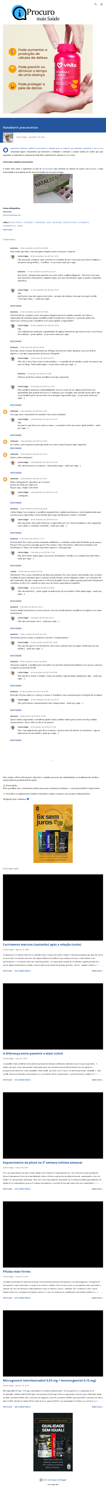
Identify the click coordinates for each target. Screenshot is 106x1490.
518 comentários (22, 1189)
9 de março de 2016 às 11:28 (43, 552)
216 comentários (22, 1080)
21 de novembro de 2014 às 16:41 (45, 290)
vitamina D (84, 222)
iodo (67, 155)
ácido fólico (16, 222)
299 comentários (22, 1407)
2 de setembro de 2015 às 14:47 (44, 419)
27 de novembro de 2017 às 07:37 (45, 700)
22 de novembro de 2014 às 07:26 (34, 312)
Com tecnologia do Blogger (53, 1480)
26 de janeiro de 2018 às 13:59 (32, 716)
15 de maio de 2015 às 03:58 (32, 347)
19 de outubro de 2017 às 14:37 (33, 634)
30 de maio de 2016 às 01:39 (30, 571)
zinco (20, 226)
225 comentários (22, 1298)
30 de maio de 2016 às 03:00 (42, 588)
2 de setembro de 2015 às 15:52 (33, 441)
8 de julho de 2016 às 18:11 (31, 607)
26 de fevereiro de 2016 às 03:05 (33, 509)
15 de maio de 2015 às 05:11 (42, 358)
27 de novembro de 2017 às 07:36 (34, 691)
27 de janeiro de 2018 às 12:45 (43, 727)
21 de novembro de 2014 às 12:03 (41, 271)
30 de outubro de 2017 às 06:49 (33, 661)
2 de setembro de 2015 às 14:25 (33, 411)
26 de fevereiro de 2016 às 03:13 (44, 519)
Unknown (14, 411)
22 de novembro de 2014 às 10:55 (45, 325)
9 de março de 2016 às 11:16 (32, 538)
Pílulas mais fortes (16, 1271)
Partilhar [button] (7, 230)
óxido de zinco (70, 222)
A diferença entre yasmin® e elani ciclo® (33, 1053)
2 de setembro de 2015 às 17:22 (44, 492)
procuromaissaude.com (12, 215)
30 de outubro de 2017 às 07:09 (44, 672)
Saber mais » (97, 971)
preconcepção (47, 169)
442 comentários (22, 971)
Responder (15, 306)
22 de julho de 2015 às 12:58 (39, 373)
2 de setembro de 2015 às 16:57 (33, 478)
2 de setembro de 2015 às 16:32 (44, 462)
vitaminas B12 (9, 226)
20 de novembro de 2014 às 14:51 (45, 256)
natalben (57, 222)
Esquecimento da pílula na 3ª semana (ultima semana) (42, 1162)
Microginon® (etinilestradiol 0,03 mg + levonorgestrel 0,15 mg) (49, 1380)
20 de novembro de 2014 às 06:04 (34, 248)
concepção (39, 222)
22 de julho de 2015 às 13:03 (42, 386)
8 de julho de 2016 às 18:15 (42, 618)
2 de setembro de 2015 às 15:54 (33, 454)
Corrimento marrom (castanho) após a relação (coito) (42, 944)
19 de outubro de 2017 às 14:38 (44, 642)
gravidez (93, 169)
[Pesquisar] (95, 4)
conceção (28, 222)
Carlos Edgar (23, 256)
